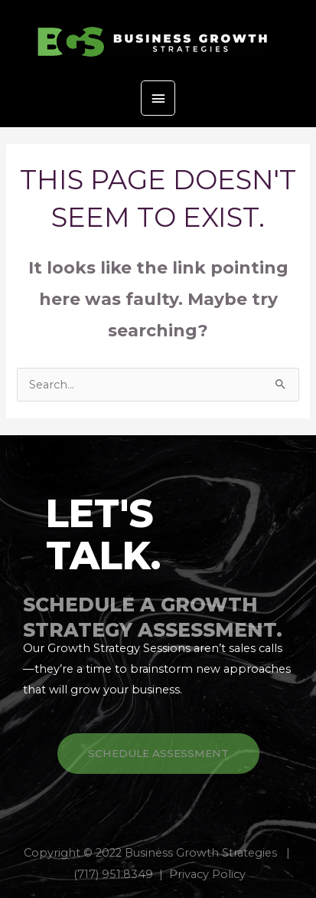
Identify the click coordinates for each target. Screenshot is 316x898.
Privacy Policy (207, 874)
